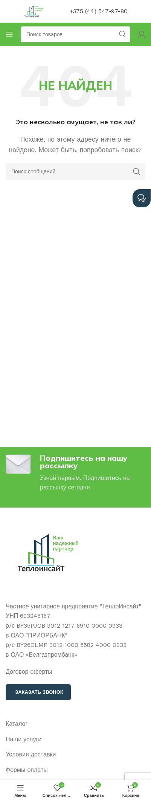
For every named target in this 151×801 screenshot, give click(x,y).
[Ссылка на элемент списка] (75, 724)
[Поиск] (75, 171)
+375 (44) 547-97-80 (99, 11)
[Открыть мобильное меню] (9, 34)
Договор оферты (29, 671)
